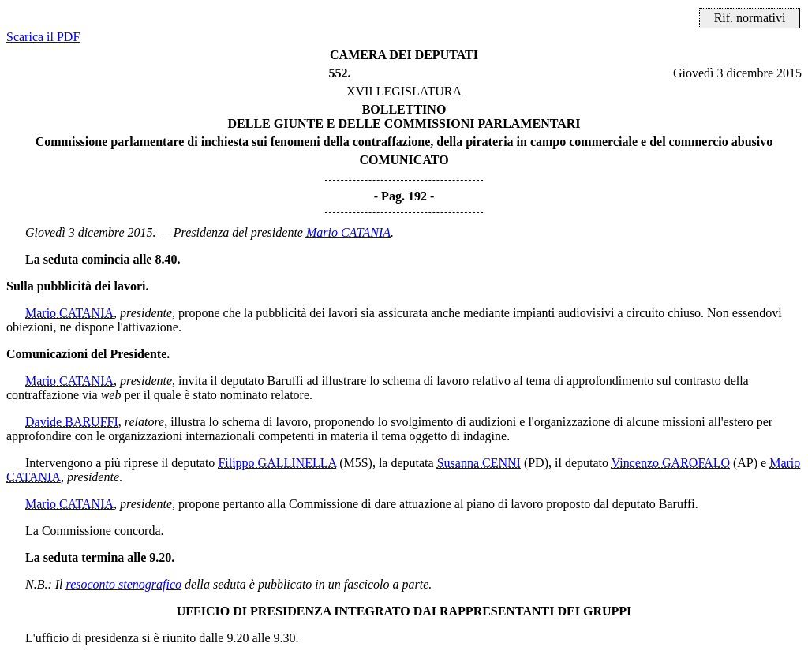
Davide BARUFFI (71, 421)
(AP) (745, 462)
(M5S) (355, 462)
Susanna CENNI (479, 462)
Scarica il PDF (43, 36)
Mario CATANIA (348, 232)
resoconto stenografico (124, 584)
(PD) (536, 462)
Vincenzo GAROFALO (671, 462)
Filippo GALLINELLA (277, 462)
